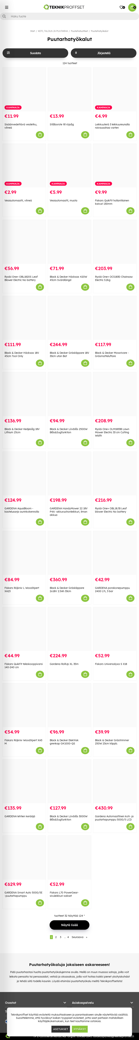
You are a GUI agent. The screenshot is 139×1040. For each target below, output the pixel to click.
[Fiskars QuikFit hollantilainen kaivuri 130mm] (115, 166)
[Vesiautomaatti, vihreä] (24, 166)
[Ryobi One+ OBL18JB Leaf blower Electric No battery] (115, 474)
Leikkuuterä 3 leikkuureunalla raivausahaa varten (112, 126)
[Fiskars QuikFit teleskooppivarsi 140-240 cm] (24, 629)
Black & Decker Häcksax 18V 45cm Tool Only (22, 354)
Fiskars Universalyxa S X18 (111, 664)
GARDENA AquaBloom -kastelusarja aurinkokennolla (22, 510)
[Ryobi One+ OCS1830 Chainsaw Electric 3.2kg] (115, 242)
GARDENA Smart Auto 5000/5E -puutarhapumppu (23, 894)
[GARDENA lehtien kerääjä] (24, 781)
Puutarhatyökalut (99, 31)
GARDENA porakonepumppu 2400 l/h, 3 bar (112, 589)
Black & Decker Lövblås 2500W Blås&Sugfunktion (68, 430)
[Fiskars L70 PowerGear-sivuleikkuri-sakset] (69, 858)
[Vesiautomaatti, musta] (69, 166)
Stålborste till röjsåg (62, 124)
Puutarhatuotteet (79, 31)
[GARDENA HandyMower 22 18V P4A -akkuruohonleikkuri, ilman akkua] (69, 474)
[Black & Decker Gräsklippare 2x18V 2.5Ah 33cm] (69, 553)
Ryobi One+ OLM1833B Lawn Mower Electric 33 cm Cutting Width (112, 432)
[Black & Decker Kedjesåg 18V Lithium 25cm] (24, 394)
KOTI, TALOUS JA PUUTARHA (53, 31)
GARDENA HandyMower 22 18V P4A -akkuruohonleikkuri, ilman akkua (69, 512)
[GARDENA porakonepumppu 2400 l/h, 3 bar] (115, 553)
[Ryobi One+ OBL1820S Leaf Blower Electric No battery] (24, 242)
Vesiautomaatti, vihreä (18, 200)
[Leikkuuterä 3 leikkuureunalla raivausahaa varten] (115, 89)
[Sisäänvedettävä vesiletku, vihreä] (24, 89)
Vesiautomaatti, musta (63, 200)
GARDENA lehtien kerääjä (20, 816)
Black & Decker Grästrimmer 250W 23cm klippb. (112, 742)
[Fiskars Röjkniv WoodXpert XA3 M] (24, 705)
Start (32, 31)
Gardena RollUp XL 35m (64, 664)
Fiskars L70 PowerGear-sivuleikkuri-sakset (64, 894)
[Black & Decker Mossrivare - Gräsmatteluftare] (115, 318)
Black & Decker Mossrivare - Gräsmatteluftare (112, 354)
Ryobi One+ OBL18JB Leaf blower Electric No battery (111, 510)
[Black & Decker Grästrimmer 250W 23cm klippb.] (115, 705)
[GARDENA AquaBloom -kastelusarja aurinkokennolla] (24, 474)
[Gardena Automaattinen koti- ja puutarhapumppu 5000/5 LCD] (115, 781)
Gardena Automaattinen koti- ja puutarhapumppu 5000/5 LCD (114, 818)
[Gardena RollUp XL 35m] (69, 629)
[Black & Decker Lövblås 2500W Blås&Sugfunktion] (69, 394)
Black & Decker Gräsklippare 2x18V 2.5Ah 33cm (67, 589)
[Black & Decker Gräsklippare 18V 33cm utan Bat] (69, 318)
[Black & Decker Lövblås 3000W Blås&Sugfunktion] (69, 781)
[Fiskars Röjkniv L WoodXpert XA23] (24, 553)
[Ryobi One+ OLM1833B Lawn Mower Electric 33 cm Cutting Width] (115, 394)
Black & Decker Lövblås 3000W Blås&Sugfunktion (68, 818)
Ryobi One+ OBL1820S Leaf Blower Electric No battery (21, 278)
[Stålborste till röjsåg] (69, 89)
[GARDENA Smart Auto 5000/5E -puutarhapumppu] (24, 858)
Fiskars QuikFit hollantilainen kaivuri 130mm (112, 202)
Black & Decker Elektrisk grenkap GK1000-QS (64, 742)
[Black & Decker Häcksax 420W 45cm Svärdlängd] (69, 242)
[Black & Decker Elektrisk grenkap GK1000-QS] (69, 705)
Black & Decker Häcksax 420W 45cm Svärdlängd (68, 278)
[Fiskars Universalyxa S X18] (115, 629)
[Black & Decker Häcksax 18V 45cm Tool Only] (24, 318)
